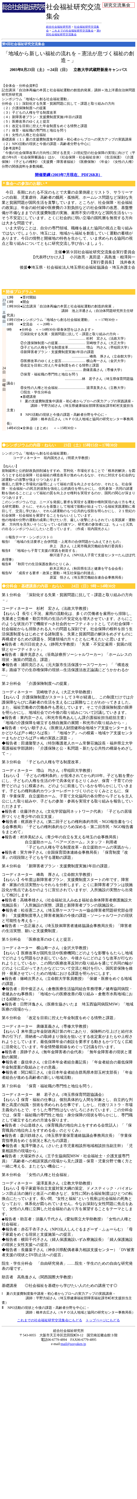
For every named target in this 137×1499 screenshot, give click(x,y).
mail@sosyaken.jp (73, 1344)
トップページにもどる (103, 1320)
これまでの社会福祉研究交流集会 (73, 30)
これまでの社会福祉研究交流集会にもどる (49, 1320)
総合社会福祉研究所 (58, 26)
